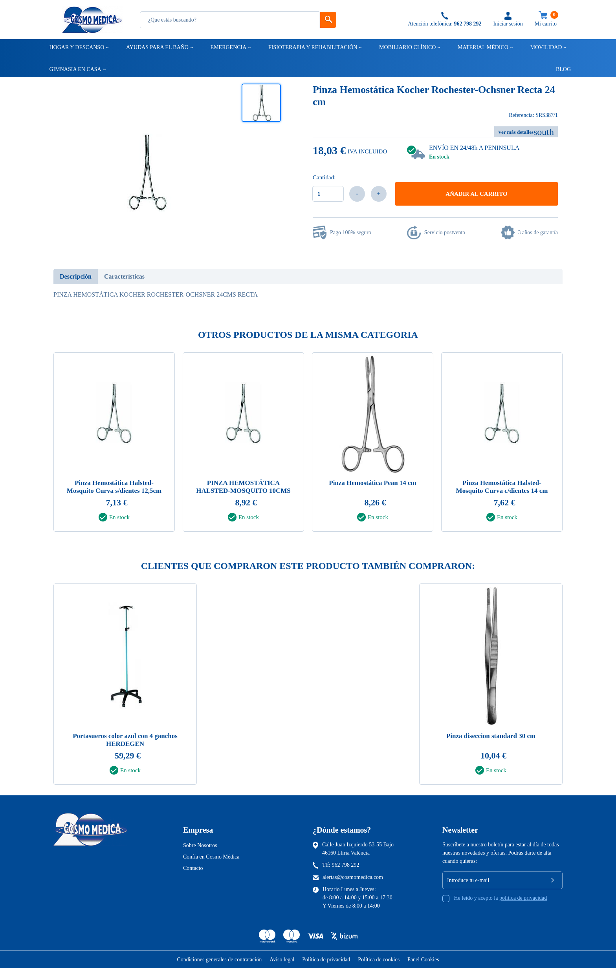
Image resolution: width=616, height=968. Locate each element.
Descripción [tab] (76, 276)
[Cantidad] (328, 194)
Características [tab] (124, 276)
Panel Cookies (423, 960)
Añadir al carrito (476, 194)
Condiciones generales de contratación (219, 960)
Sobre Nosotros (200, 845)
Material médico (482, 47)
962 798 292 (345, 865)
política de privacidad (523, 898)
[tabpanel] (114, 444)
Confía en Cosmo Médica (211, 857)
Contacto (193, 868)
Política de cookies (379, 960)
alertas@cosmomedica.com (353, 877)
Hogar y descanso (76, 47)
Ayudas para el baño (156, 47)
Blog (560, 69)
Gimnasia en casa (75, 69)
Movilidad (545, 47)
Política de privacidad (326, 960)
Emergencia (228, 47)
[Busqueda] (229, 19)
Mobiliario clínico (406, 47)
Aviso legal (282, 960)
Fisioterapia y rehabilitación (312, 47)
